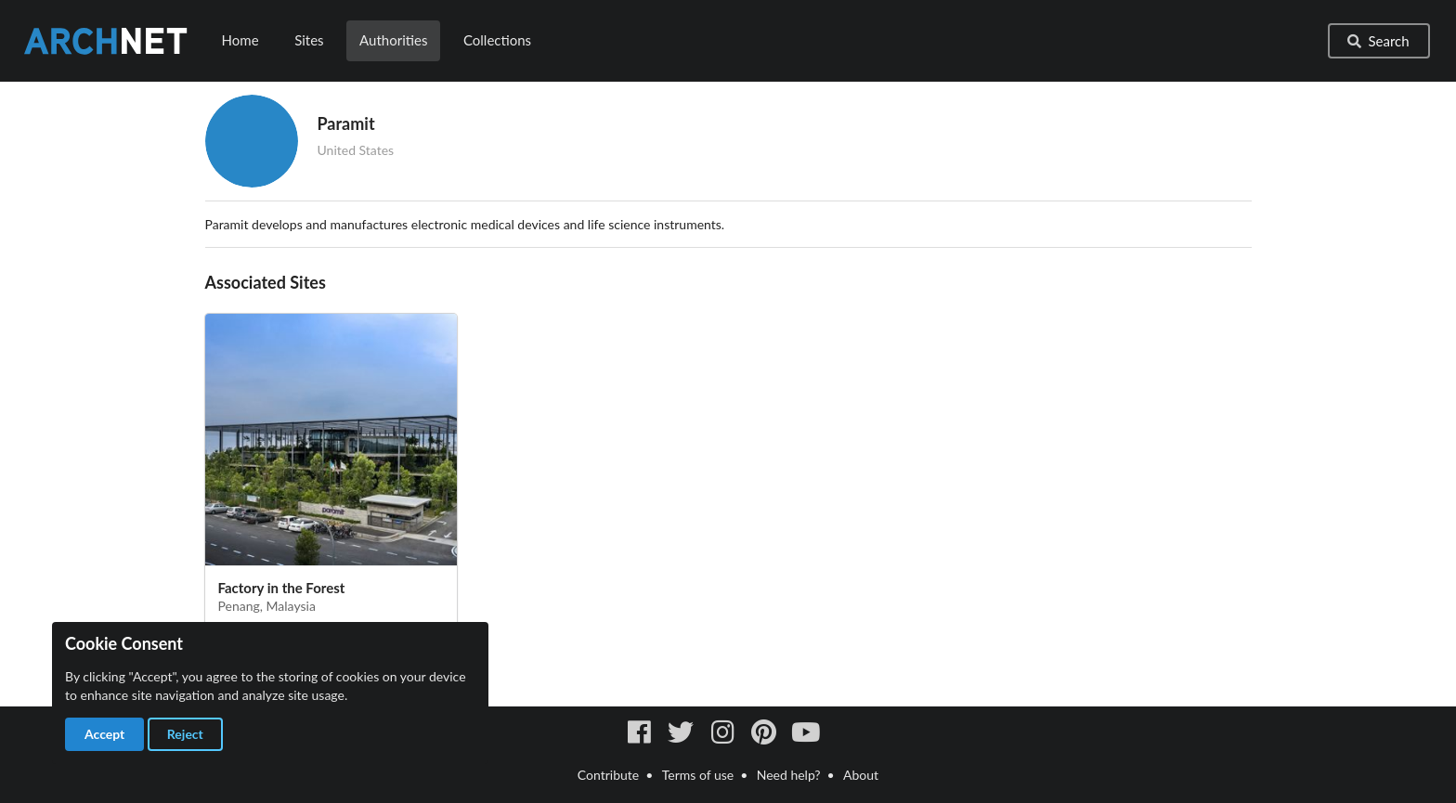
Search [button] (1377, 40)
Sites (308, 40)
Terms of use (698, 775)
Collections (497, 40)
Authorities (393, 40)
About (860, 775)
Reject (185, 734)
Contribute (608, 775)
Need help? (789, 775)
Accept (104, 734)
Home (240, 40)
